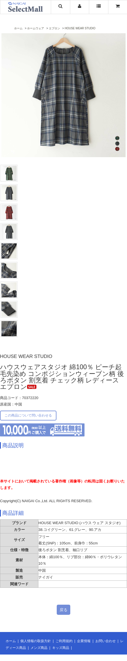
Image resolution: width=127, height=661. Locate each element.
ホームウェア (35, 28)
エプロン (54, 28)
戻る (63, 609)
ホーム (18, 28)
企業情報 (84, 641)
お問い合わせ (105, 641)
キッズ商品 (60, 648)
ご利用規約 (64, 641)
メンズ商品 (38, 648)
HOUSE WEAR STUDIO (80, 28)
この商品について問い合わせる (28, 415)
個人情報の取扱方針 (35, 641)
